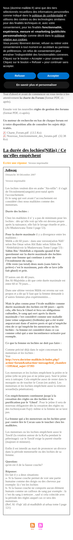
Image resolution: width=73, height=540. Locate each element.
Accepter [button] (53, 75)
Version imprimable (38, 163)
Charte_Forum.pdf (18, 132)
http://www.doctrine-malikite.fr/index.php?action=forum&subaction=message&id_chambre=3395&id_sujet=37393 (35, 363)
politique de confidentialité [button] (47, 15)
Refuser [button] (20, 75)
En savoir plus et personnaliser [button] (36, 84)
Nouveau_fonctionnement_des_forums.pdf (32, 136)
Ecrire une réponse (15, 162)
